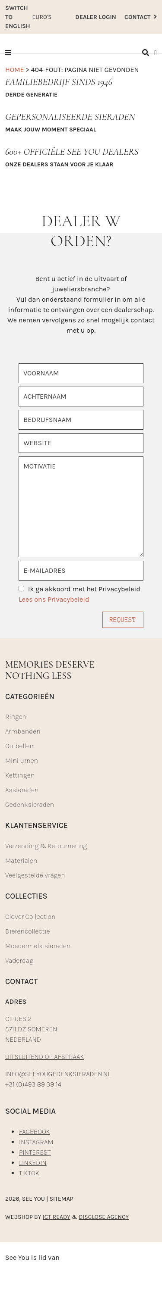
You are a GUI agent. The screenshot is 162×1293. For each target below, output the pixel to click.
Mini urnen (21, 760)
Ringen (15, 716)
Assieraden (21, 790)
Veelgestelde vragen (35, 875)
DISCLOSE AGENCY (104, 1217)
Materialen (21, 860)
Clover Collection (30, 916)
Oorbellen (19, 746)
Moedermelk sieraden (37, 946)
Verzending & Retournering (46, 846)
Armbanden (22, 731)
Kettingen (20, 775)
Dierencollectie (27, 931)
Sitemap (61, 1198)
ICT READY (56, 1217)
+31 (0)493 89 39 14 (33, 1084)
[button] (8, 52)
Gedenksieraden (29, 804)
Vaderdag (19, 960)
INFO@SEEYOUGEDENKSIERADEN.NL (58, 1074)
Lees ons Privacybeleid (54, 599)
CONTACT (140, 17)
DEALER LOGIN (95, 17)
